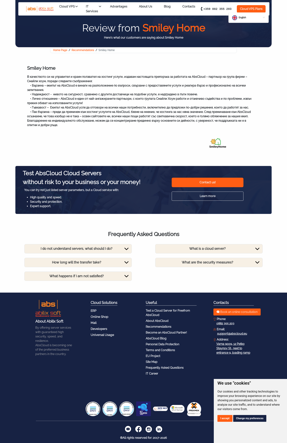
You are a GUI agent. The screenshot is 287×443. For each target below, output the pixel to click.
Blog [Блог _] (167, 6)
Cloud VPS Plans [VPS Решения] (251, 9)
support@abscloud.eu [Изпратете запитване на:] (232, 333)
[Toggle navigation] (77, 248)
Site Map (151, 362)
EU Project (153, 356)
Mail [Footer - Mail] (94, 323)
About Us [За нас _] (145, 6)
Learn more (207, 196)
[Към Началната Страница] (48, 308)
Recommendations (83, 50)
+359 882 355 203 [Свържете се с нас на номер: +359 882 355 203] (216, 9)
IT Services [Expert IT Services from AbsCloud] (93, 9)
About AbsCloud (157, 321)
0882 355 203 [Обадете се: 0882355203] (225, 323)
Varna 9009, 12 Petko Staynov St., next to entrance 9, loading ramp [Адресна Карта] (233, 348)
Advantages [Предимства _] (118, 6)
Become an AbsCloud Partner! (166, 332)
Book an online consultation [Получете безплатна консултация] (237, 312)
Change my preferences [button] (249, 418)
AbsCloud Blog (156, 338)
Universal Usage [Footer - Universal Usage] (102, 335)
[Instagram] (149, 429)
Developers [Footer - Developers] (99, 329)
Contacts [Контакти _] (188, 6)
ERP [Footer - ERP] (93, 311)
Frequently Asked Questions (165, 367)
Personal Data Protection (162, 344)
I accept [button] (225, 418)
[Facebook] (138, 429)
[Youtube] (128, 429)
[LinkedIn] (159, 429)
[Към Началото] (37, 9)
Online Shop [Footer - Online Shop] (99, 317)
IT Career (152, 373)
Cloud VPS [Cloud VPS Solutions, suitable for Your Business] (68, 7)
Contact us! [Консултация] (208, 182)
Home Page (60, 50)
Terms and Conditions (160, 350)
